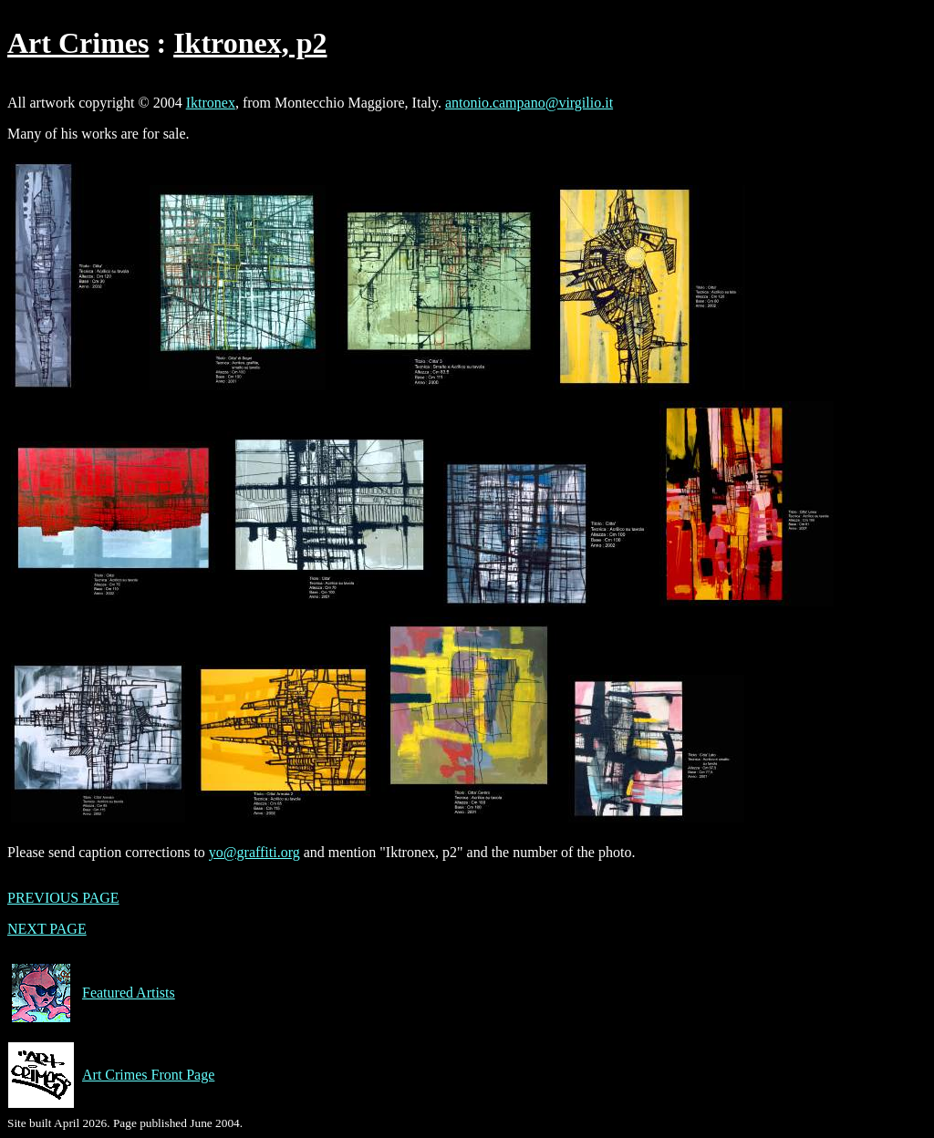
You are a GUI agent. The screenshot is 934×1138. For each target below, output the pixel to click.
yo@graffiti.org (254, 852)
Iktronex (210, 102)
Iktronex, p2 (250, 42)
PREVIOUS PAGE (63, 897)
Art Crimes (78, 42)
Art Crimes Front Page (110, 1075)
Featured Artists (91, 993)
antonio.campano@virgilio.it (529, 102)
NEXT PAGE (47, 928)
